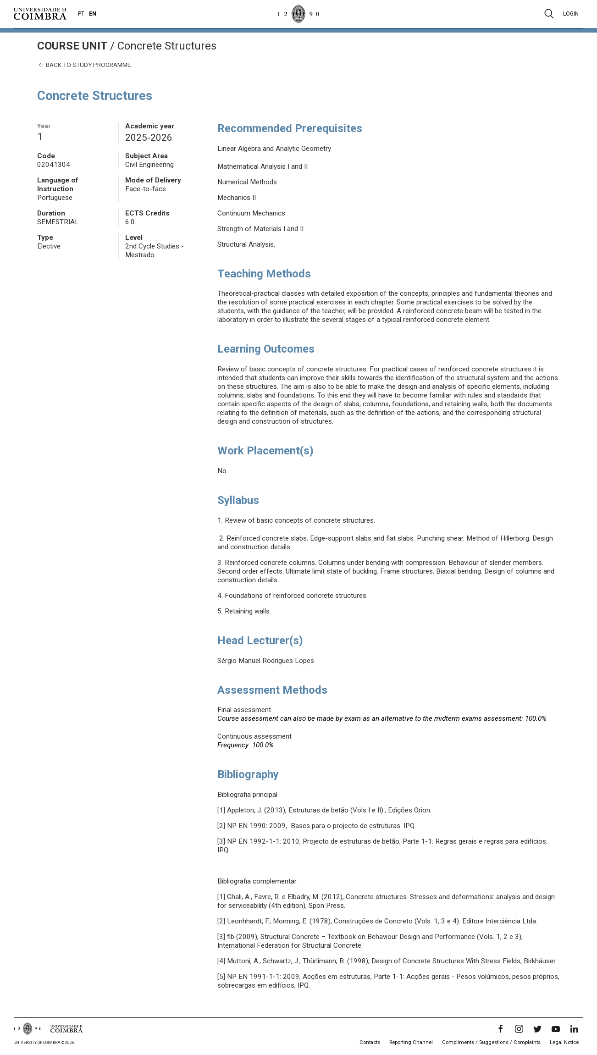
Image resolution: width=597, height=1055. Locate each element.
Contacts (369, 1042)
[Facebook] (501, 1028)
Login (571, 14)
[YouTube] (556, 1028)
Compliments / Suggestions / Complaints (491, 1042)
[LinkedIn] (574, 1028)
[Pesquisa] (549, 14)
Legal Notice (564, 1042)
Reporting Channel (411, 1042)
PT (81, 14)
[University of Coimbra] (40, 13)
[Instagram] (519, 1028)
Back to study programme (84, 65)
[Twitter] (537, 1028)
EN (92, 14)
